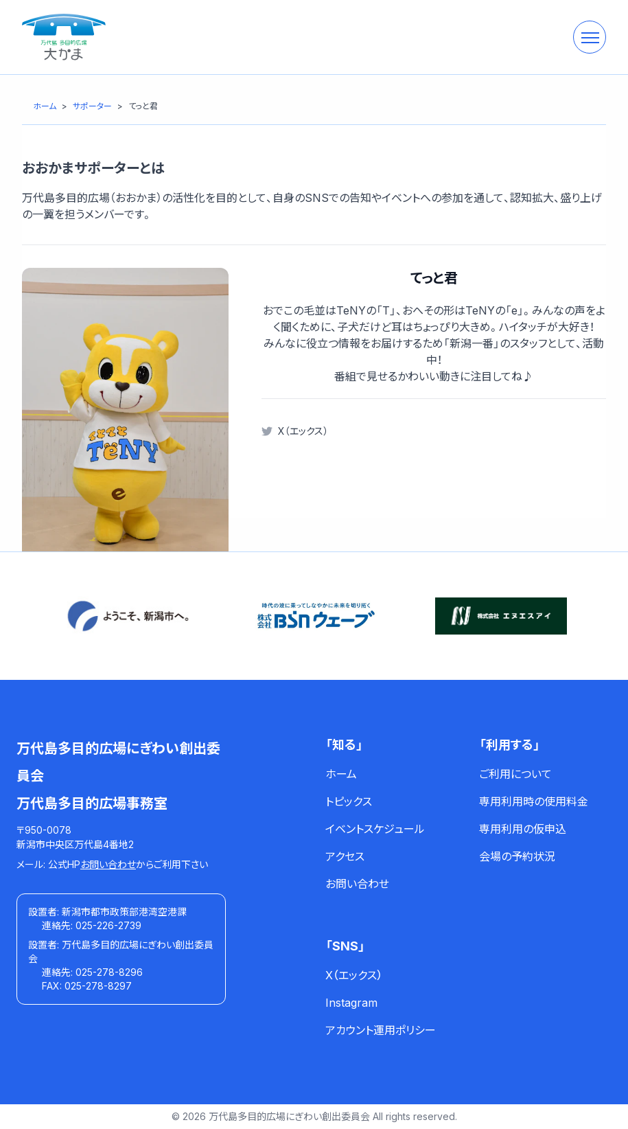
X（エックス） (303, 431)
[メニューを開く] (589, 37)
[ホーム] (44, 106)
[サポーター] (92, 106)
